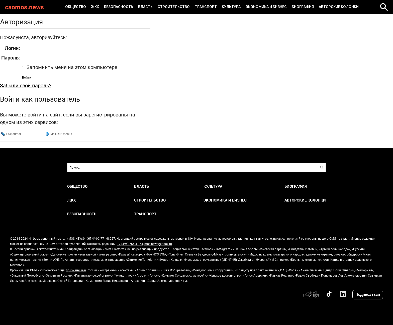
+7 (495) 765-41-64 (130, 244)
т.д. (185, 281)
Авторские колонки (339, 7)
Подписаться (367, 294)
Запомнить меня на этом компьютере (71, 67)
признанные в (76, 270)
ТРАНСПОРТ (206, 7)
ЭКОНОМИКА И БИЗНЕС (266, 7)
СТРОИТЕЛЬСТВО (174, 7)
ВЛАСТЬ (145, 7)
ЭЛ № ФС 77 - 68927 (101, 238)
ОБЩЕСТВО (75, 7)
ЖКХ (95, 7)
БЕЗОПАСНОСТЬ (118, 7)
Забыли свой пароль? (25, 85)
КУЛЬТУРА (231, 7)
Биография (303, 7)
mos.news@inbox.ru (158, 244)
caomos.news (24, 7)
